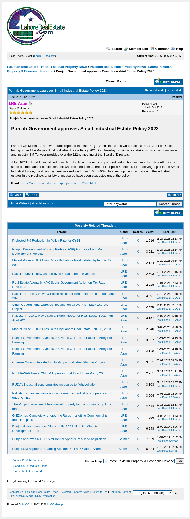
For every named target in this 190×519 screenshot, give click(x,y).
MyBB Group (55, 504)
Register (50, 55)
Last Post (162, 242)
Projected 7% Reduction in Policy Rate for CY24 (46, 240)
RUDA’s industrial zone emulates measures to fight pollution (54, 384)
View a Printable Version (27, 460)
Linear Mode (174, 90)
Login (37, 55)
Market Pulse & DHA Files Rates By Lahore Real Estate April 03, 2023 (61, 329)
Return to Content (120, 491)
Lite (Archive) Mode (21, 495)
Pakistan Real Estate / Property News (118, 67)
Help (177, 49)
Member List (136, 49)
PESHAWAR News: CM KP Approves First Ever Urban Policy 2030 (59, 373)
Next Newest (41, 203)
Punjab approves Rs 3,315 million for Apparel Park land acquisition (59, 439)
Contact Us (16, 491)
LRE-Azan (175, 242)
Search (114, 49)
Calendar (159, 49)
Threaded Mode (154, 90)
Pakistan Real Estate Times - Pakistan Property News (47, 67)
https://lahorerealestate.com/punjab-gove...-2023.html (58, 183)
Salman (124, 439)
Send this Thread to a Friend (30, 465)
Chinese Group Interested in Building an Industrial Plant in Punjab (58, 362)
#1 (180, 96)
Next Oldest (20, 203)
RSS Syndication (45, 495)
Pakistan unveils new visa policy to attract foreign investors (53, 273)
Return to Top (99, 491)
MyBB (25, 504)
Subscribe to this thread (27, 471)
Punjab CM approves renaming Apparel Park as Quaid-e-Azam (56, 449)
